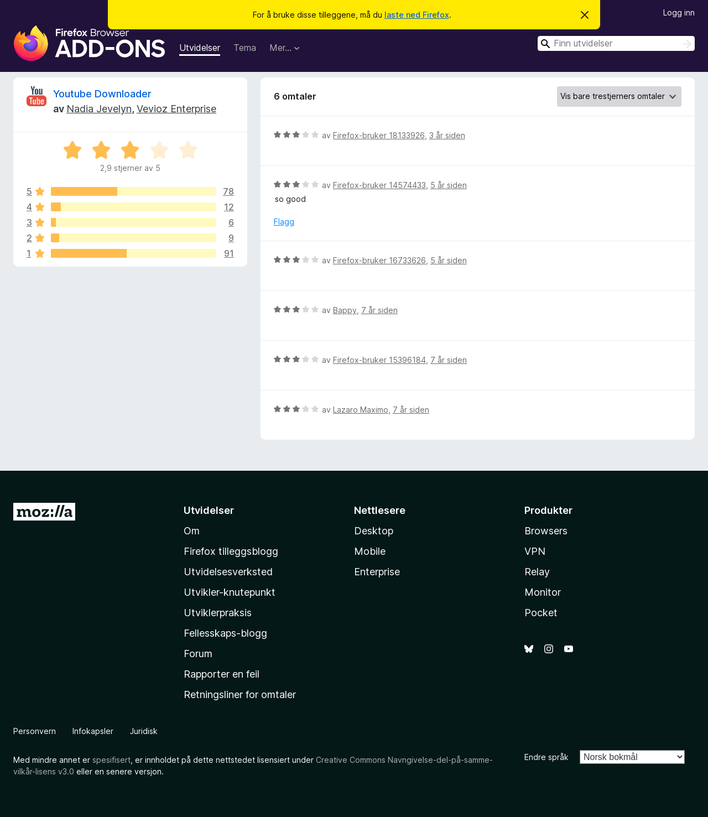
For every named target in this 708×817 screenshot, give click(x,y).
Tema (244, 47)
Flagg (284, 221)
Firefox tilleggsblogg (231, 551)
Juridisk (144, 731)
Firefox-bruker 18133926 (379, 135)
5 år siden (448, 185)
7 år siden (379, 310)
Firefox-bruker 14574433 (379, 185)
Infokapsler (92, 731)
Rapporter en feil (221, 674)
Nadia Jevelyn (99, 109)
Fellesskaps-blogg (225, 633)
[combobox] (616, 43)
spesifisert (111, 759)
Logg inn (679, 12)
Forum (198, 653)
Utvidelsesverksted (228, 571)
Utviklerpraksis (218, 612)
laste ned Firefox (416, 14)
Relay (537, 571)
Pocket (541, 612)
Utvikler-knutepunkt (229, 592)
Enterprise (377, 571)
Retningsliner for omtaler (240, 694)
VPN (534, 551)
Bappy (345, 310)
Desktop (373, 531)
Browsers (546, 531)
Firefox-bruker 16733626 (379, 260)
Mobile (370, 551)
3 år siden (447, 135)
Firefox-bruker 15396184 (379, 360)
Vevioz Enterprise (176, 109)
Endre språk (546, 757)
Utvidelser (199, 47)
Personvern (34, 731)
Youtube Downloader (102, 94)
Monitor (542, 592)
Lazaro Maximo (360, 409)
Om (192, 531)
